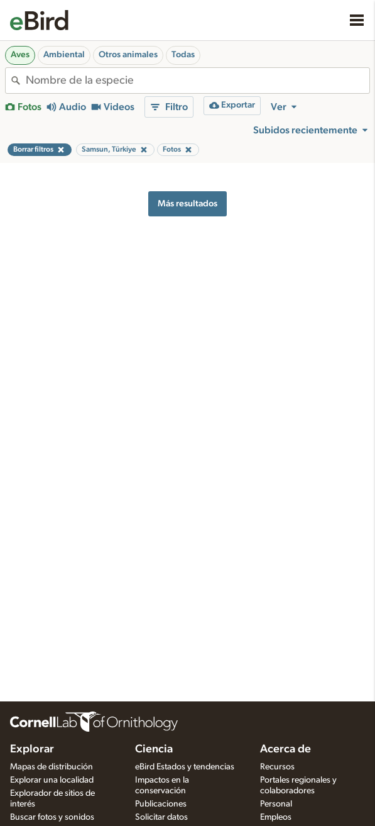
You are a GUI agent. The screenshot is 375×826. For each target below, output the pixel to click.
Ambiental (64, 54)
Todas (183, 54)
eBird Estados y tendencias (184, 766)
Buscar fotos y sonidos (52, 817)
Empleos (275, 817)
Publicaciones (161, 804)
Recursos (277, 766)
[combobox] (197, 80)
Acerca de (285, 749)
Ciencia (154, 749)
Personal (276, 804)
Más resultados (187, 203)
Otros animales (128, 54)
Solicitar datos (161, 817)
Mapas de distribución (51, 766)
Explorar (32, 749)
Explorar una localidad (52, 780)
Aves (20, 54)
